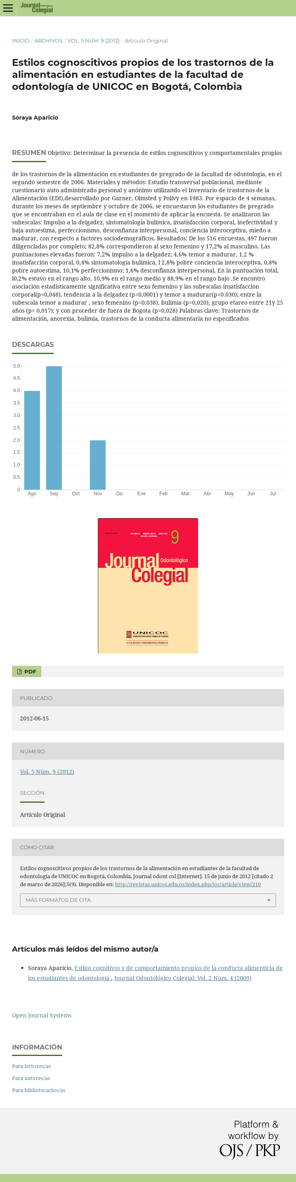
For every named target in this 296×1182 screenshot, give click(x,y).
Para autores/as (31, 1078)
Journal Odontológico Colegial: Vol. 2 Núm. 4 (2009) (182, 978)
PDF (29, 671)
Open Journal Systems (41, 1015)
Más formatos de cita (58, 900)
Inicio (20, 40)
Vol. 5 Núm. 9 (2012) (93, 40)
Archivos (48, 40)
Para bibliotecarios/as (38, 1090)
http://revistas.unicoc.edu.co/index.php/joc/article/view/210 (188, 884)
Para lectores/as (31, 1066)
